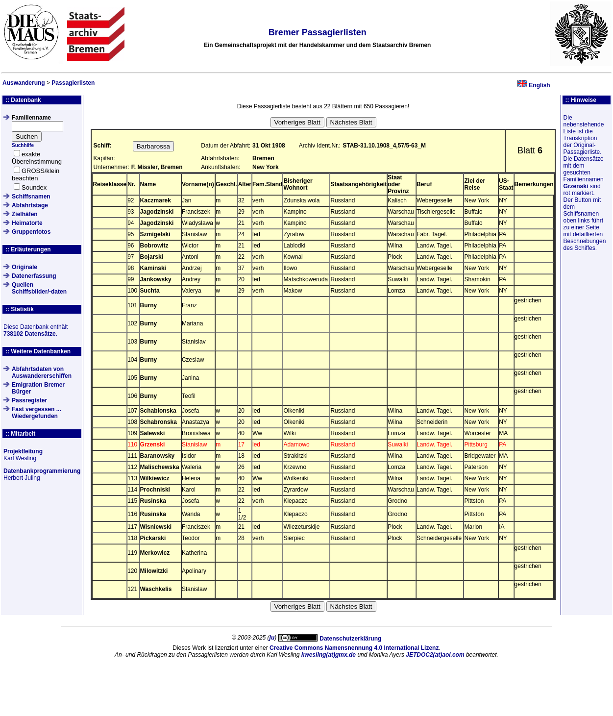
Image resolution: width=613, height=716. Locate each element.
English (539, 85)
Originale (24, 267)
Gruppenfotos (31, 231)
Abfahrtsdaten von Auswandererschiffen (42, 372)
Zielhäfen (25, 214)
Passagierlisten (73, 82)
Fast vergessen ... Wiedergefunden (36, 413)
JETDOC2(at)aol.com (435, 654)
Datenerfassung (34, 275)
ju (272, 637)
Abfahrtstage (30, 205)
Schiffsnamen (31, 196)
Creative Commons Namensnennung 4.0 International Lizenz (354, 647)
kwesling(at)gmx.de (328, 654)
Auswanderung (23, 82)
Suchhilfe (23, 145)
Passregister (29, 400)
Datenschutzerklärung (350, 638)
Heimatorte (27, 223)
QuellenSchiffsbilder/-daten (39, 288)
